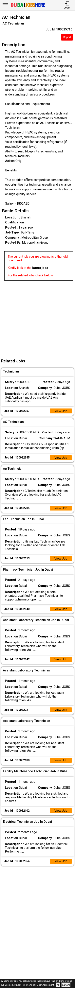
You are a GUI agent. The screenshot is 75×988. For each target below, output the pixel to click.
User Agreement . (46, 985)
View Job (60, 411)
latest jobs (40, 268)
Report (67, 37)
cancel (66, 984)
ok (58, 984)
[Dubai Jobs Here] (28, 7)
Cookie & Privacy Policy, (16, 985)
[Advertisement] (37, 318)
